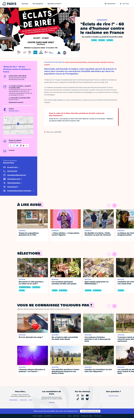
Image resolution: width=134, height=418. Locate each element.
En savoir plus (14, 111)
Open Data (76, 416)
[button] (18, 123)
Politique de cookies (86, 416)
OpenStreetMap (26, 134)
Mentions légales (37, 416)
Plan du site (97, 416)
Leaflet (18, 134)
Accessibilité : (55, 416)
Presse (69, 416)
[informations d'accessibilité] (19, 145)
